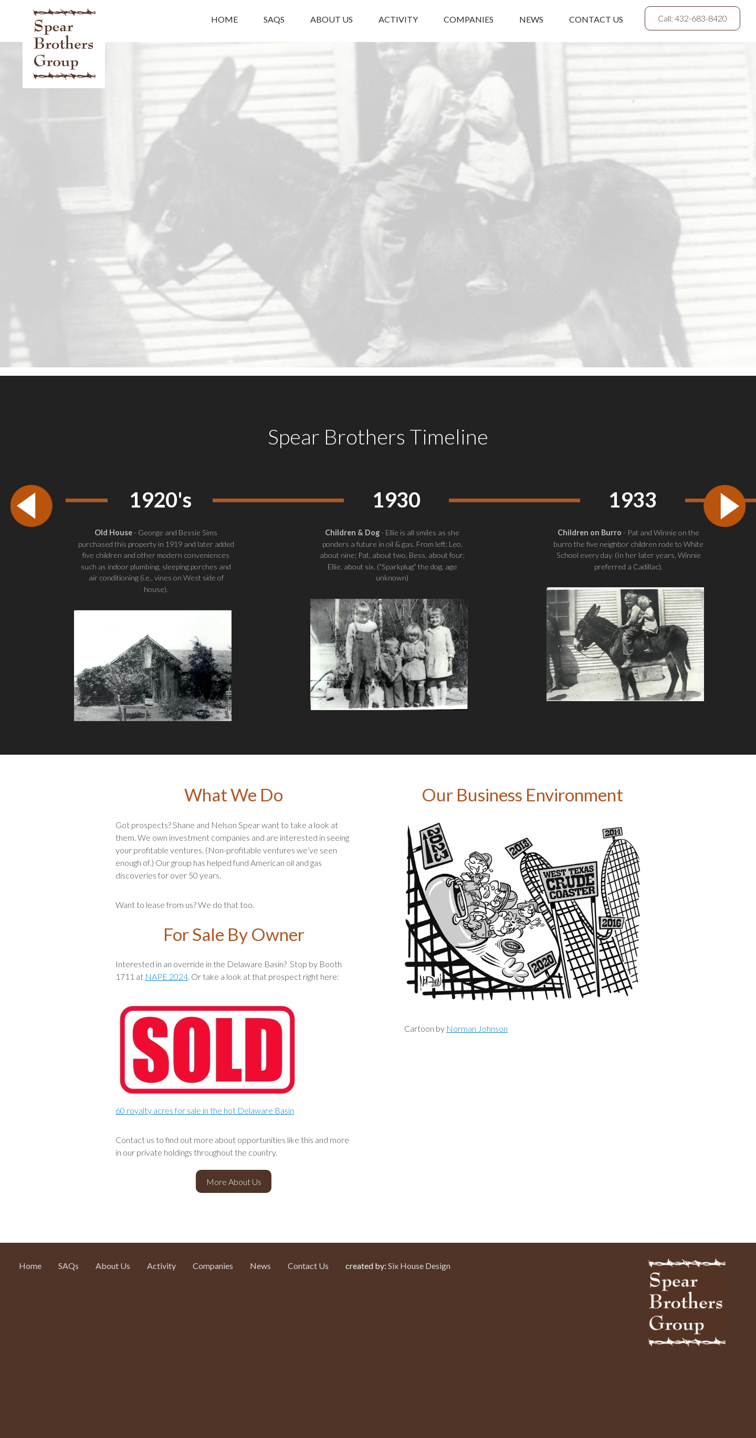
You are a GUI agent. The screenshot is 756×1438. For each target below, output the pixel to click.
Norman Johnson (477, 1028)
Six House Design (419, 1266)
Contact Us (596, 19)
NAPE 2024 (166, 976)
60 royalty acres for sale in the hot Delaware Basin (205, 1110)
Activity (398, 19)
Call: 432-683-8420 (692, 18)
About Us (331, 19)
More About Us (233, 1182)
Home (224, 19)
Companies (469, 19)
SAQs (274, 19)
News (531, 19)
